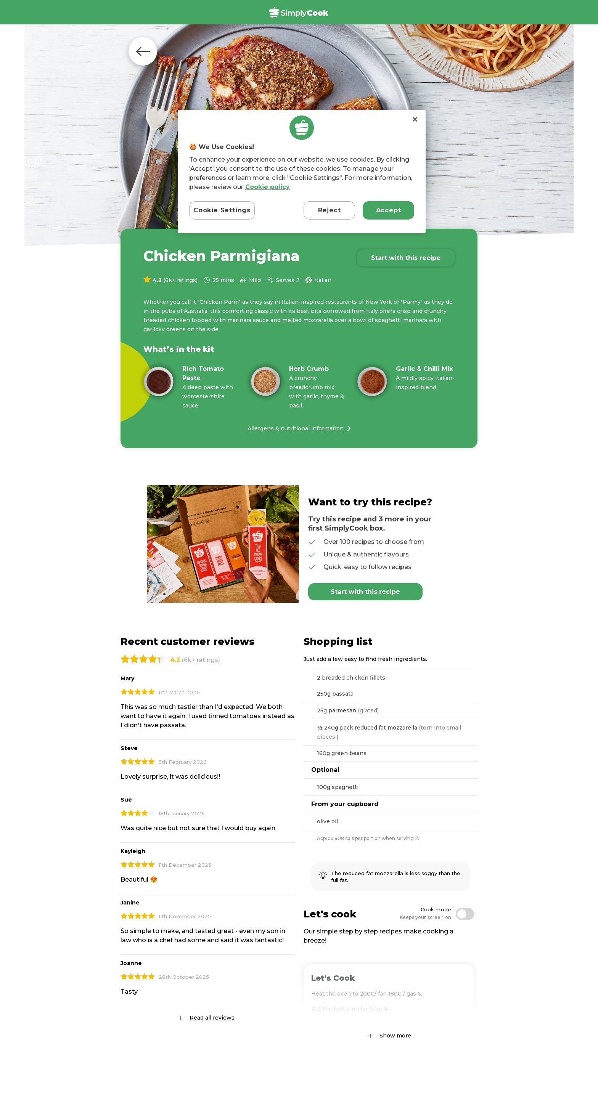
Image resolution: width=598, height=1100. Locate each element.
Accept (388, 210)
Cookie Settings (222, 210)
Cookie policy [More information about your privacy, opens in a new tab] (267, 187)
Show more (395, 1035)
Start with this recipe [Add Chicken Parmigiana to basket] (405, 257)
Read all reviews (212, 1017)
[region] (302, 171)
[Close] (415, 119)
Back (143, 51)
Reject (329, 210)
